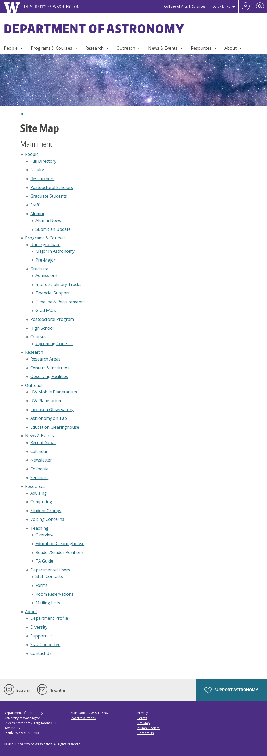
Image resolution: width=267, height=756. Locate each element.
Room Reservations (54, 594)
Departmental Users (50, 570)
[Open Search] (260, 6)
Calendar (39, 451)
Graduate (39, 269)
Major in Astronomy (55, 251)
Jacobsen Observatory (52, 409)
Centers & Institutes (49, 368)
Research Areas (45, 359)
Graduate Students (48, 196)
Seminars (39, 477)
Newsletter (41, 460)
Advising (38, 493)
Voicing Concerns (47, 519)
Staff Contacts (49, 576)
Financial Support (52, 293)
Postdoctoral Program (52, 319)
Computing (41, 502)
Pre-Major (45, 260)
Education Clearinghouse (54, 427)
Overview (44, 535)
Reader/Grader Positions (59, 552)
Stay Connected (45, 644)
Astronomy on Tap (48, 418)
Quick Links (221, 6)
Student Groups (45, 510)
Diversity (38, 627)
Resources (201, 48)
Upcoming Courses (54, 343)
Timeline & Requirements (60, 302)
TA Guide (44, 561)
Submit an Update (53, 229)
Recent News (43, 442)
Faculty (37, 170)
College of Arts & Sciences (185, 6)
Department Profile (49, 618)
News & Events (163, 48)
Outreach (126, 48)
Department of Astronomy (94, 28)
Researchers (42, 178)
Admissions (46, 275)
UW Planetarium (46, 401)
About (230, 48)
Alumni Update (148, 728)
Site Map (143, 723)
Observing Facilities (49, 376)
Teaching (39, 528)
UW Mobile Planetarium (53, 392)
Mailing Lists (47, 603)
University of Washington (33, 744)
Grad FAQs (45, 310)
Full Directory (43, 161)
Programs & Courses (51, 48)
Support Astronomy (231, 690)
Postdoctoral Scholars (51, 187)
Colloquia (39, 469)
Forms (41, 585)
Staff (34, 205)
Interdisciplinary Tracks (58, 284)
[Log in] (246, 6)
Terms (142, 718)
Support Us (41, 636)
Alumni (37, 213)
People (11, 48)
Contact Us (41, 653)
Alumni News (48, 220)
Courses (38, 337)
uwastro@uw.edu (83, 718)
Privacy (142, 713)
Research (94, 48)
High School (42, 328)
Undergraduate (45, 244)
